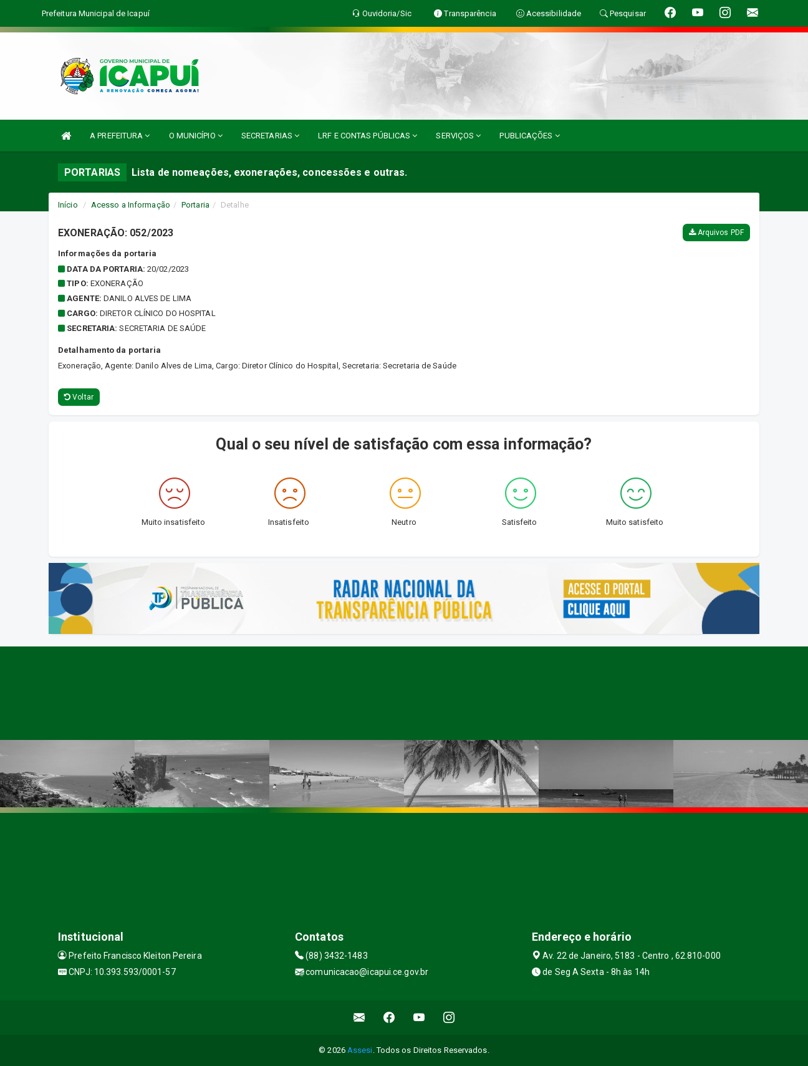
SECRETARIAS (270, 135)
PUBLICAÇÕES (529, 135)
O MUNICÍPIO (196, 135)
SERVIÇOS (458, 135)
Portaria (195, 204)
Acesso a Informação (130, 204)
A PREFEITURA (120, 135)
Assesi (360, 1050)
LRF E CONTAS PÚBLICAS (367, 135)
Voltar (79, 397)
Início (68, 204)
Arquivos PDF (716, 232)
